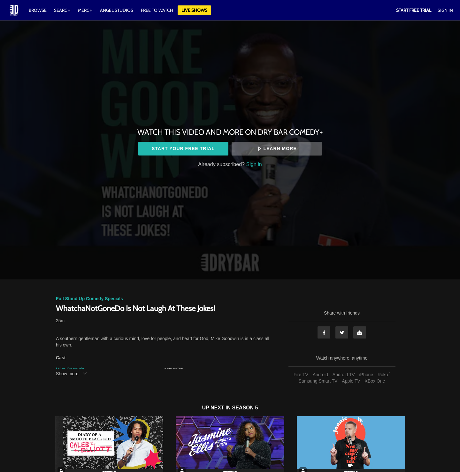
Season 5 (245, 407)
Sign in (254, 164)
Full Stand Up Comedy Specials (89, 298)
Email (359, 332)
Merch (85, 10)
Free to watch (157, 10)
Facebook (324, 332)
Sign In (445, 10)
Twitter (342, 332)
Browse (38, 10)
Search (63, 10)
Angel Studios (116, 10)
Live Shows (194, 10)
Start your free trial (183, 148)
